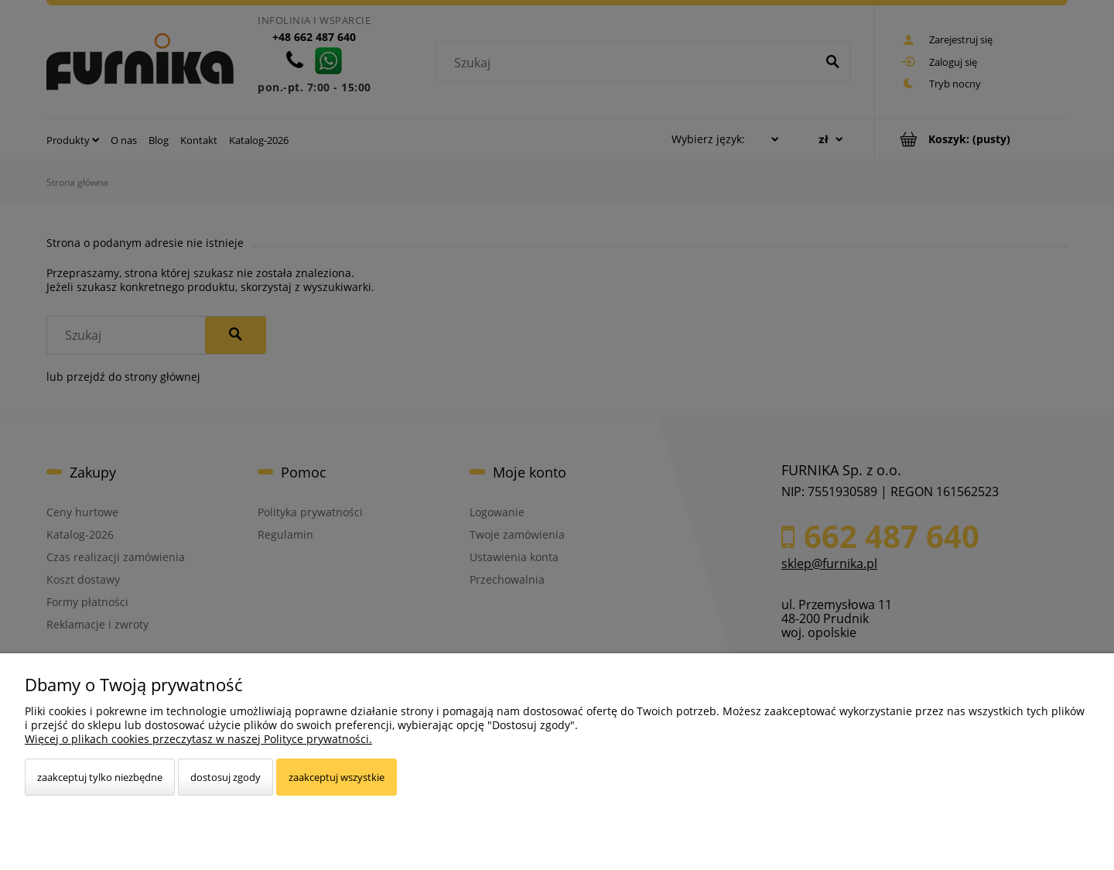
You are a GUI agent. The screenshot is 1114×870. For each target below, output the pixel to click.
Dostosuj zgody (225, 777)
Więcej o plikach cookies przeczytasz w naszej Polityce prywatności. (198, 738)
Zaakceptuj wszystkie (336, 777)
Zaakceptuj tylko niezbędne (99, 777)
